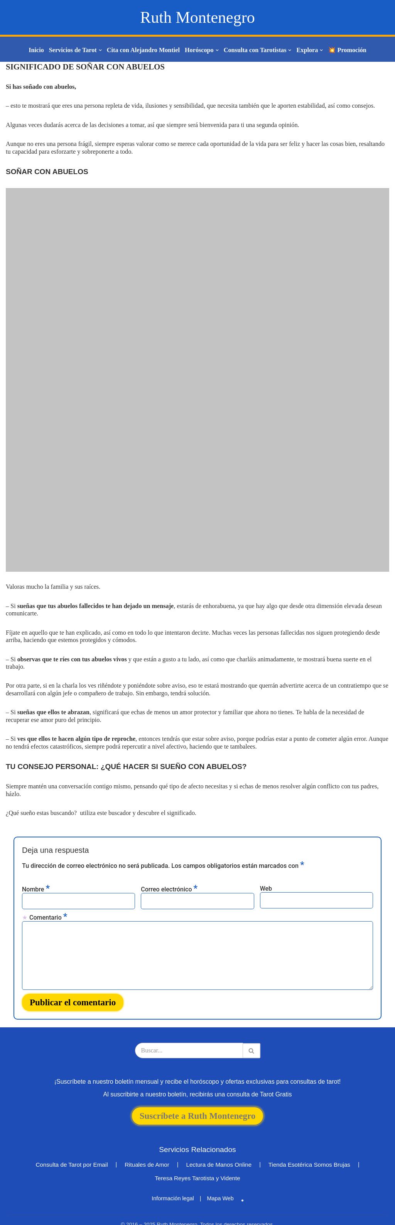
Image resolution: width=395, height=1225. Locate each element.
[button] (101, 50)
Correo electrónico (169, 879)
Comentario (48, 907)
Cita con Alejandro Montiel (144, 50)
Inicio (38, 50)
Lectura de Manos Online (219, 1153)
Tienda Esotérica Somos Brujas (309, 1153)
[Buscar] (189, 1039)
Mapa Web (220, 1187)
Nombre (36, 879)
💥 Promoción (346, 50)
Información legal (173, 1187)
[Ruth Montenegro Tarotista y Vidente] (197, 17)
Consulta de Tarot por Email (71, 1153)
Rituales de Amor (147, 1153)
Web (266, 878)
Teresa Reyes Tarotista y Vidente (197, 1167)
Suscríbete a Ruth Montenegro (197, 1105)
